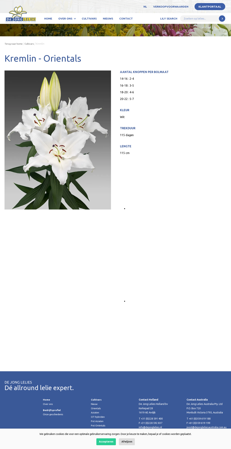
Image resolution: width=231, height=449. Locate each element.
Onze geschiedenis (54, 414)
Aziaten (95, 412)
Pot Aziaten (97, 421)
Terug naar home (14, 43)
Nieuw (94, 404)
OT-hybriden (98, 416)
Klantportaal (210, 6)
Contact (126, 18)
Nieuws (108, 18)
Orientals (96, 408)
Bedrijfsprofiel (52, 410)
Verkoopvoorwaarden (170, 6)
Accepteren (106, 441)
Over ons (65, 18)
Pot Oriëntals (98, 425)
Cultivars (89, 18)
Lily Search (168, 18)
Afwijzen (126, 441)
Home (48, 18)
